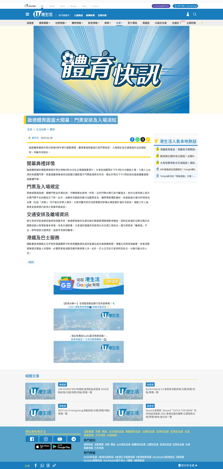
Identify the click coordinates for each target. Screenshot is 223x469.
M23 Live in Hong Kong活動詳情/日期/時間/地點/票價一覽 (84, 411)
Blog (84, 6)
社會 (118, 23)
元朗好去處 (148, 431)
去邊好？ (176, 23)
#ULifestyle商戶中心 (114, 460)
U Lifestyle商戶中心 (161, 6)
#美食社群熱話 (106, 456)
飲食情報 (92, 23)
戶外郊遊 (100, 435)
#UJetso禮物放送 (93, 460)
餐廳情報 (89, 435)
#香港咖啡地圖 (143, 456)
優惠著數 (43, 23)
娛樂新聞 (90, 15)
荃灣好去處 (162, 431)
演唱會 (30, 23)
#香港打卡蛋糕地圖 (125, 456)
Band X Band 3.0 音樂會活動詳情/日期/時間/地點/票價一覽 (171, 390)
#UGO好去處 (90, 456)
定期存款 (102, 15)
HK (42, 6)
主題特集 (191, 23)
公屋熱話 (78, 15)
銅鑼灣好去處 (133, 431)
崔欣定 (35, 137)
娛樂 (106, 23)
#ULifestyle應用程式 (164, 456)
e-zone (95, 6)
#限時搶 (180, 456)
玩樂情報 (60, 23)
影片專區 (132, 23)
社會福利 (112, 435)
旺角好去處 (177, 431)
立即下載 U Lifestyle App (187, 6)
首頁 (29, 129)
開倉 (104, 431)
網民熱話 (88, 444)
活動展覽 (89, 431)
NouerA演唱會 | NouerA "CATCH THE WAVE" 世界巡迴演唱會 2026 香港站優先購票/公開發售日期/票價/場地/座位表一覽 (171, 413)
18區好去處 (161, 23)
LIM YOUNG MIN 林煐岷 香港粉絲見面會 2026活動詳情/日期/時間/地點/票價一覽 (83, 390)
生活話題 (41, 129)
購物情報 (76, 23)
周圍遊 (145, 23)
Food (62, 6)
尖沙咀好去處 (116, 431)
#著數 (130, 460)
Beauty (73, 6)
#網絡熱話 (139, 460)
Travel (51, 6)
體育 (52, 129)
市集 (97, 431)
